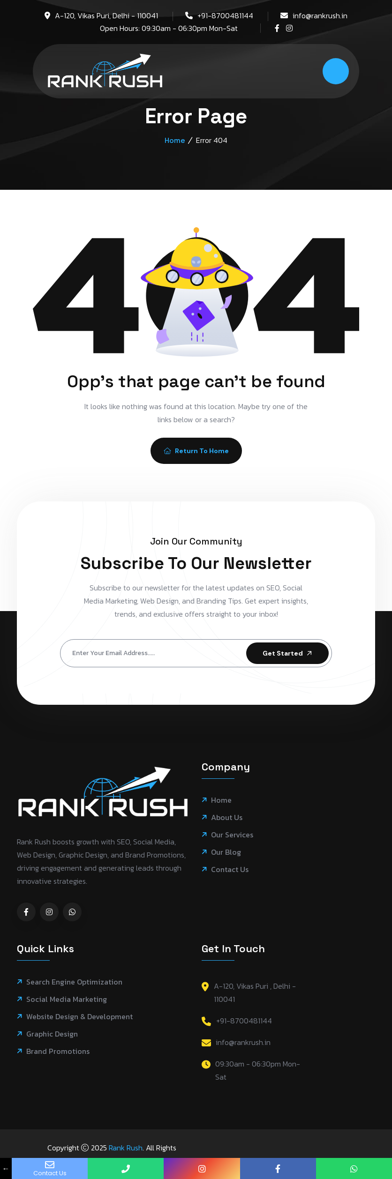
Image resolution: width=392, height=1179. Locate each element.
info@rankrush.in (320, 15)
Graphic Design (52, 1034)
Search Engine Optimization (74, 982)
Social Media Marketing (66, 999)
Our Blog (226, 852)
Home (175, 140)
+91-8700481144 (225, 15)
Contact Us (230, 869)
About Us (226, 817)
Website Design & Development (79, 1017)
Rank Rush (126, 1147)
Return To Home (196, 451)
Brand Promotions (58, 1051)
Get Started (288, 653)
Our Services (232, 835)
